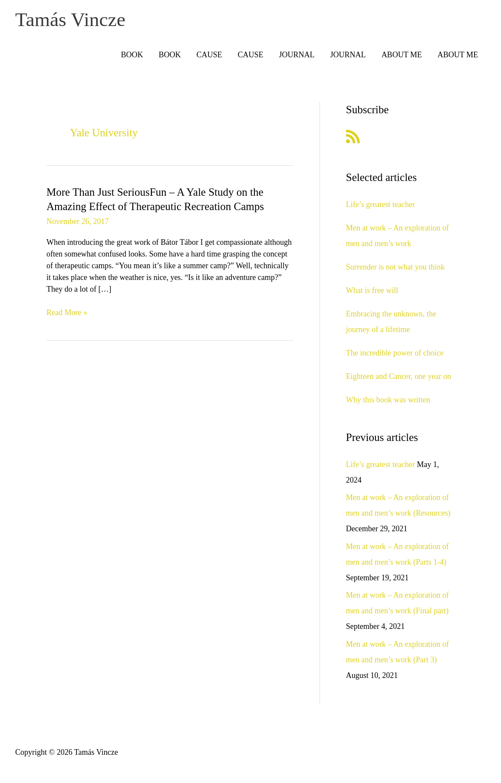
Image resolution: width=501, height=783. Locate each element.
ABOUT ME (402, 57)
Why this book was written (388, 402)
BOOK (132, 57)
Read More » (66, 315)
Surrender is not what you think (395, 269)
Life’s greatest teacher (380, 206)
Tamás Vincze (76, 21)
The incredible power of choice (395, 355)
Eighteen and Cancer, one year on (398, 378)
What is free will (372, 292)
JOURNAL (297, 57)
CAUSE (209, 57)
